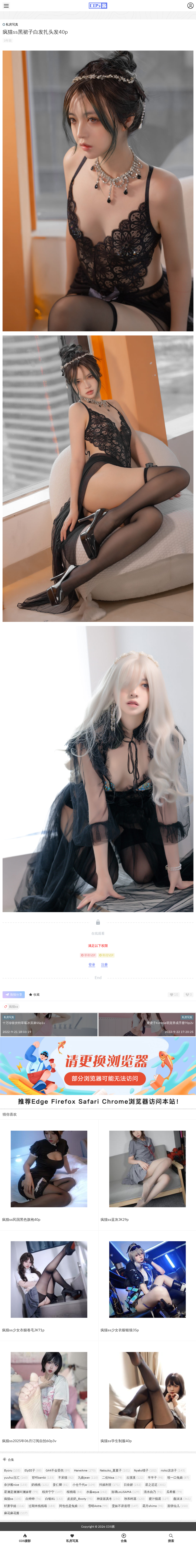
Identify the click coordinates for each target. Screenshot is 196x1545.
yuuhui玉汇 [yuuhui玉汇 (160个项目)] (16, 1477)
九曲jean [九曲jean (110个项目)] (88, 1477)
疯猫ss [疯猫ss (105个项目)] (12, 1499)
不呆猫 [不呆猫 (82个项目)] (66, 1477)
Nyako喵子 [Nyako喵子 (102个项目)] (145, 1470)
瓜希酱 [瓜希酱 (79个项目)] (174, 1492)
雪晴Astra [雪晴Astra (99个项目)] (98, 1506)
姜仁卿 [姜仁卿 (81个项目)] (60, 1485)
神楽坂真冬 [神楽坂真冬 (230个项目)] (108, 1499)
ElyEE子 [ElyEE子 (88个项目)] (33, 1470)
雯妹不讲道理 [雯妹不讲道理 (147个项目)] (125, 1506)
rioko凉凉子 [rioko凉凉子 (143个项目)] (173, 1470)
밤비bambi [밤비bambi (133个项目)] (43, 1477)
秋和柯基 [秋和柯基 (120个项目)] (134, 1499)
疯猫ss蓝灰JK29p (115, 1219)
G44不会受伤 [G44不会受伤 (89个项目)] (58, 1470)
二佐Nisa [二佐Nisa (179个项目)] (112, 1477)
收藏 (34, 995)
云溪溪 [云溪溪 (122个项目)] (135, 1477)
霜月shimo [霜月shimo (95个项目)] (152, 1506)
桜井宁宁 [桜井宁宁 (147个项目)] (52, 1492)
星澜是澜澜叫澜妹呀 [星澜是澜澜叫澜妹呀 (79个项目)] (21, 1492)
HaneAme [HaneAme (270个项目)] (85, 1470)
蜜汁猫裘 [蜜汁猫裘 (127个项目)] (159, 1499)
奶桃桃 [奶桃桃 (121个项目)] (40, 1485)
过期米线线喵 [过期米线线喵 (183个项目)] (42, 1506)
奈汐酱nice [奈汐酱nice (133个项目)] (15, 1485)
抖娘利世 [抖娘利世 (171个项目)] (109, 1485)
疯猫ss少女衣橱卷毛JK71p (23, 1330)
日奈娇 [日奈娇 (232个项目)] (132, 1485)
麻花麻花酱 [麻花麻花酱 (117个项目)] (16, 1513)
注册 (104, 964)
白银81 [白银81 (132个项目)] (54, 1499)
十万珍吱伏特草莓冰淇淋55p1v (24, 1023)
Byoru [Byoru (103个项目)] (12, 1470)
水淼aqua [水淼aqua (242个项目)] (96, 1492)
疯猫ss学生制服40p (116, 1441)
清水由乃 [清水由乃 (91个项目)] (153, 1492)
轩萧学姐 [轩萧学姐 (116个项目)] (14, 1506)
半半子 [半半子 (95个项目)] (155, 1477)
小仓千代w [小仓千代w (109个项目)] (83, 1485)
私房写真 (10, 24)
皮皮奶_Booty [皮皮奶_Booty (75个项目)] (80, 1499)
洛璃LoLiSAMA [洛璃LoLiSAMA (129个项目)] (125, 1492)
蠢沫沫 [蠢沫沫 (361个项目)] (182, 1499)
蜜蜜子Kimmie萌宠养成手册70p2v (170, 1023)
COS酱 (110, 1526)
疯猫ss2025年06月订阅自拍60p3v (29, 1441)
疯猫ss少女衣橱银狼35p (120, 1330)
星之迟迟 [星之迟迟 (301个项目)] (155, 1485)
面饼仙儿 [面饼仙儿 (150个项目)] (177, 1506)
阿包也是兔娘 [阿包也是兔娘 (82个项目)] (71, 1506)
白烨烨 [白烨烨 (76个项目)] (33, 1499)
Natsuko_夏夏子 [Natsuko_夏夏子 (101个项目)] (115, 1470)
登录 (92, 964)
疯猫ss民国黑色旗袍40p (21, 1219)
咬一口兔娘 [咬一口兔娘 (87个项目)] (178, 1477)
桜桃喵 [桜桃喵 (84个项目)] (74, 1492)
